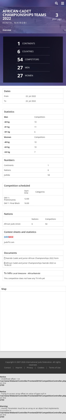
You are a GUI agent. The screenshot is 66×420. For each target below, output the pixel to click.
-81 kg (7, 127)
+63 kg (7, 152)
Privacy (30, 367)
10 (35, 122)
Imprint (19, 367)
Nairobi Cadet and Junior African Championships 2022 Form (31, 258)
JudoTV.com (9, 242)
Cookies (41, 367)
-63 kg (7, 147)
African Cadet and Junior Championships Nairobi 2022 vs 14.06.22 (30, 264)
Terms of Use (55, 367)
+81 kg (7, 132)
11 (35, 127)
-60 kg (7, 122)
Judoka (7, 175)
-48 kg (7, 142)
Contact (7, 367)
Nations (7, 170)
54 (49, 175)
